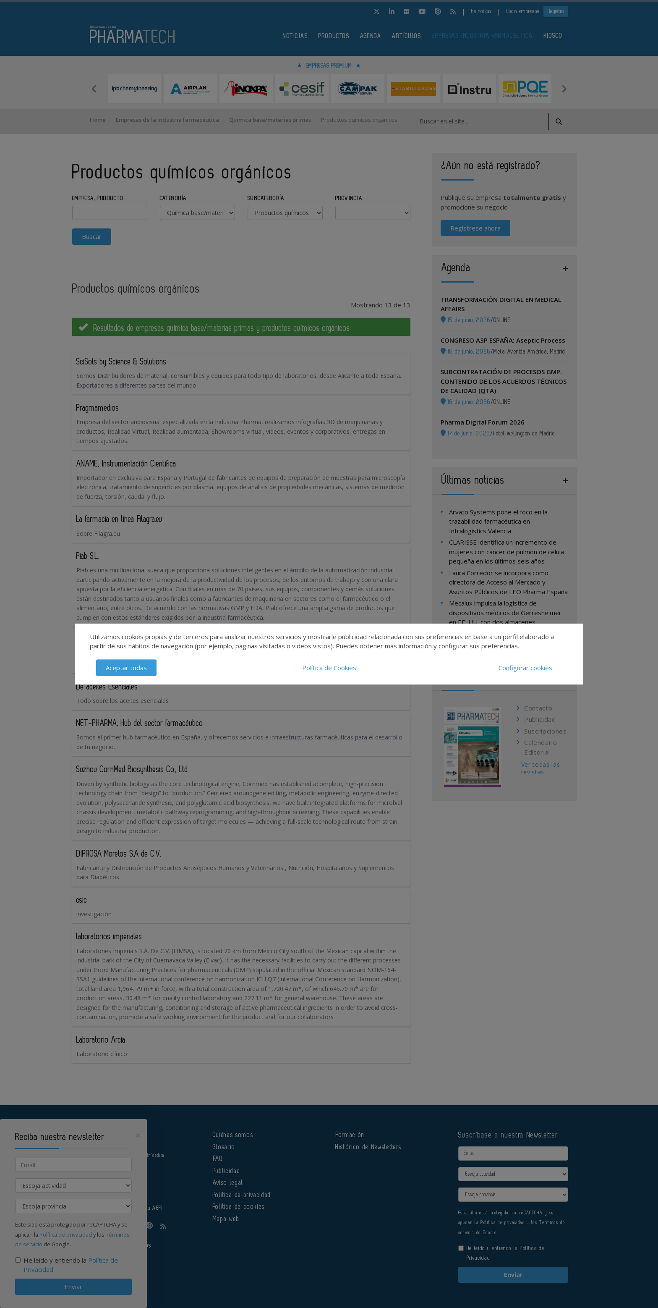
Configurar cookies (525, 667)
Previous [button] (94, 88)
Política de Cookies (329, 667)
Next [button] (564, 88)
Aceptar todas (126, 667)
